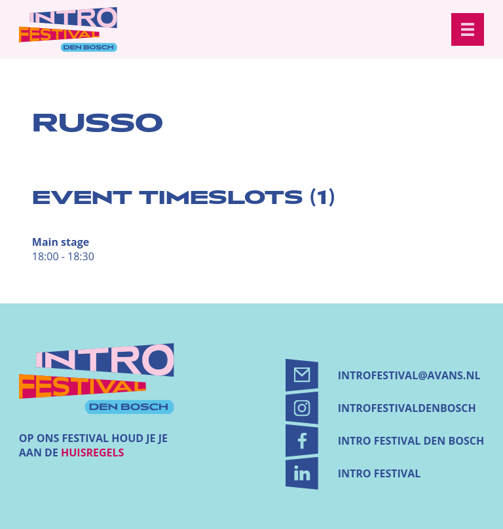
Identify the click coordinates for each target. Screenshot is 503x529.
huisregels (92, 452)
